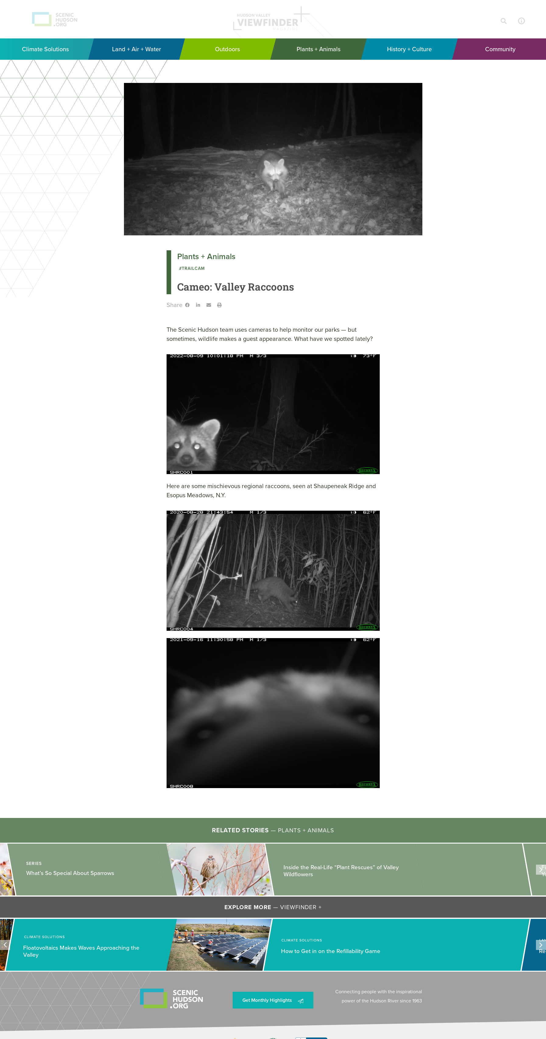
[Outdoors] (227, 49)
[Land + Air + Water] (136, 49)
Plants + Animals (206, 256)
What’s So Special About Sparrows (70, 873)
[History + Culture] (409, 49)
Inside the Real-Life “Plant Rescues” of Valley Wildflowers (341, 871)
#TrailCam (192, 268)
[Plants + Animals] (318, 49)
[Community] (500, 49)
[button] (187, 305)
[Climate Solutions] (45, 49)
